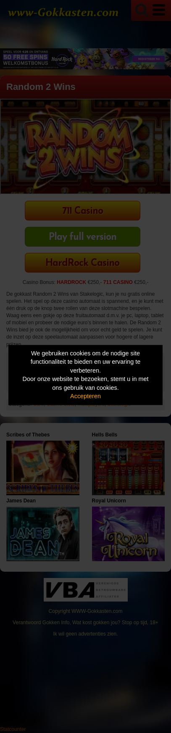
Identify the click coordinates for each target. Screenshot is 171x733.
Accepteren (85, 396)
